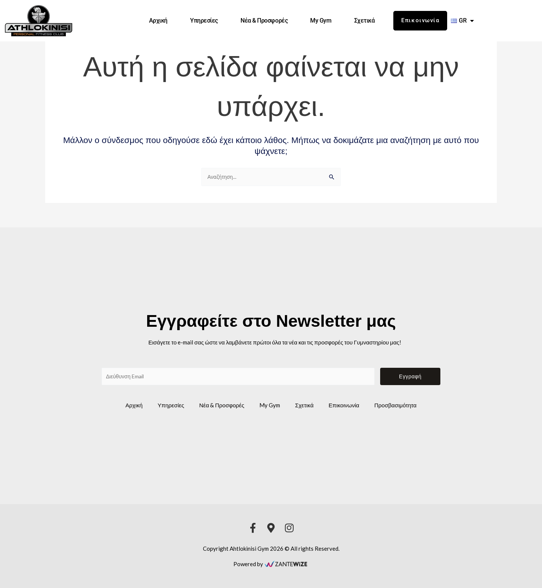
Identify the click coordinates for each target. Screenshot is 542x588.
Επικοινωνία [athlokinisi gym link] (344, 405)
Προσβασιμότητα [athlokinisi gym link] (395, 405)
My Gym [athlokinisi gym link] (320, 20)
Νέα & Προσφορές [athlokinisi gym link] (264, 20)
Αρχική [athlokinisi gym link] (158, 20)
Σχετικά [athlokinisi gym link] (364, 20)
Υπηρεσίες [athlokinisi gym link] (204, 20)
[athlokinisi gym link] (38, 21)
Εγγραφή (410, 375)
